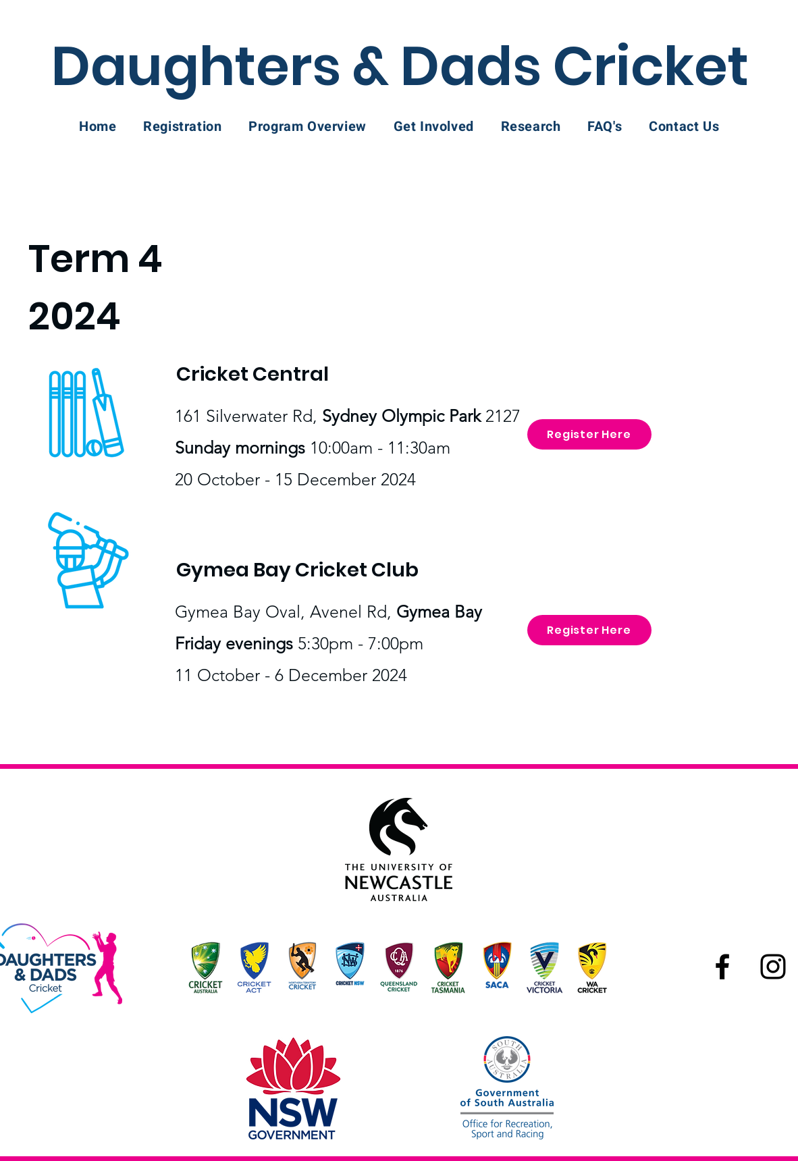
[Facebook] (722, 966)
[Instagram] (773, 966)
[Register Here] (589, 434)
